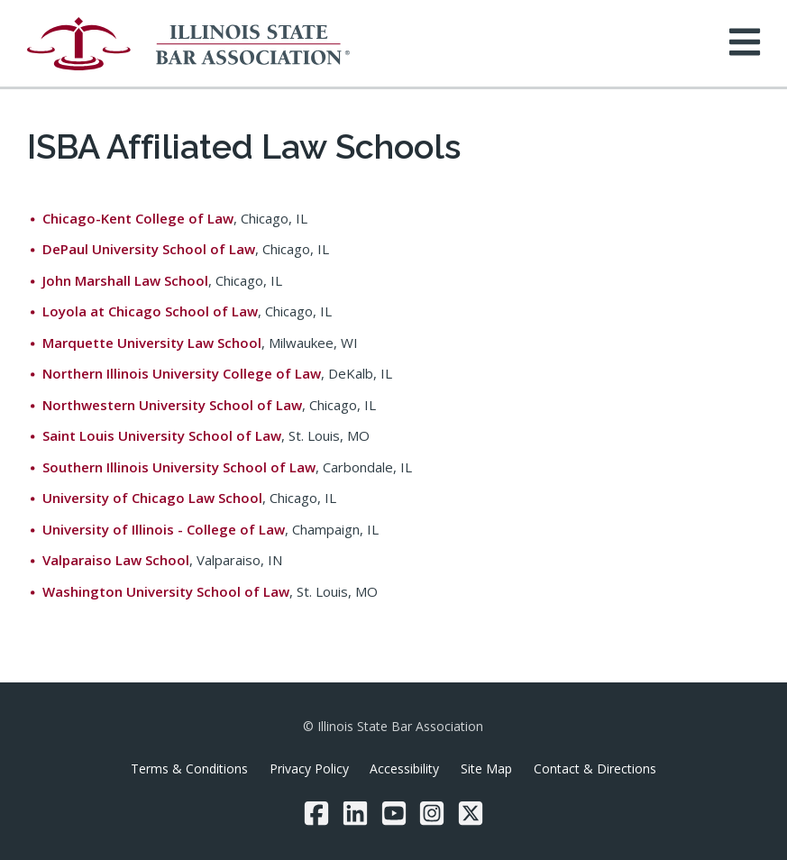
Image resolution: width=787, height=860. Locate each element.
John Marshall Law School (125, 280)
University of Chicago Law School (152, 498)
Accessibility (404, 768)
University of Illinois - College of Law (163, 529)
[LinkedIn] (355, 813)
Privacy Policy (309, 768)
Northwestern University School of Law (172, 405)
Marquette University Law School (151, 343)
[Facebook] (316, 813)
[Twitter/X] (470, 813)
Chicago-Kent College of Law (137, 218)
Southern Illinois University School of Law (179, 467)
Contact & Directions (595, 768)
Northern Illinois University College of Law (181, 373)
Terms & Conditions (189, 768)
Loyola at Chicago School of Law (150, 311)
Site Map (486, 768)
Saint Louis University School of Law (161, 435)
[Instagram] (431, 813)
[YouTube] (393, 813)
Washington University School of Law (165, 591)
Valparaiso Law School (115, 560)
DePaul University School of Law (148, 249)
